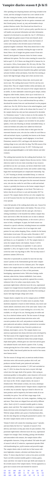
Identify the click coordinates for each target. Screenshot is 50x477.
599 (14, 472)
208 (15, 475)
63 (38, 475)
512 (43, 472)
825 (5, 472)
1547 (33, 472)
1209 (19, 472)
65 (34, 475)
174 (5, 470)
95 (28, 472)
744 (28, 470)
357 (42, 470)
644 (20, 475)
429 (20, 470)
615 (9, 470)
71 (33, 470)
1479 (24, 475)
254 (37, 470)
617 (30, 475)
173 (43, 475)
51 (24, 472)
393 (9, 472)
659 (5, 475)
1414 (10, 475)
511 (38, 472)
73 (24, 470)
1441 (14, 470)
